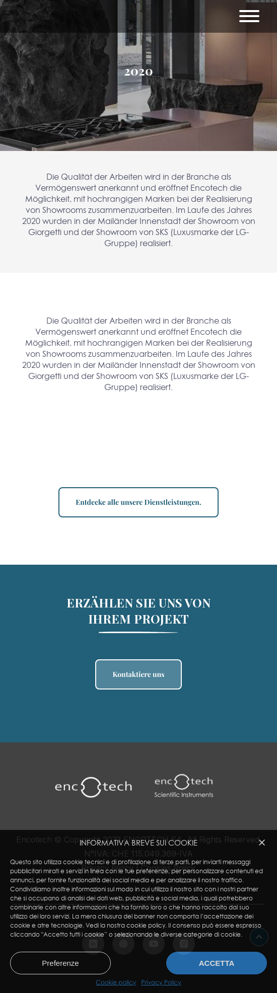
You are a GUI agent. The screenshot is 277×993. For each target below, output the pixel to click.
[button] (262, 842)
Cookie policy (116, 982)
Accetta (217, 963)
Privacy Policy (161, 982)
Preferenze (60, 963)
